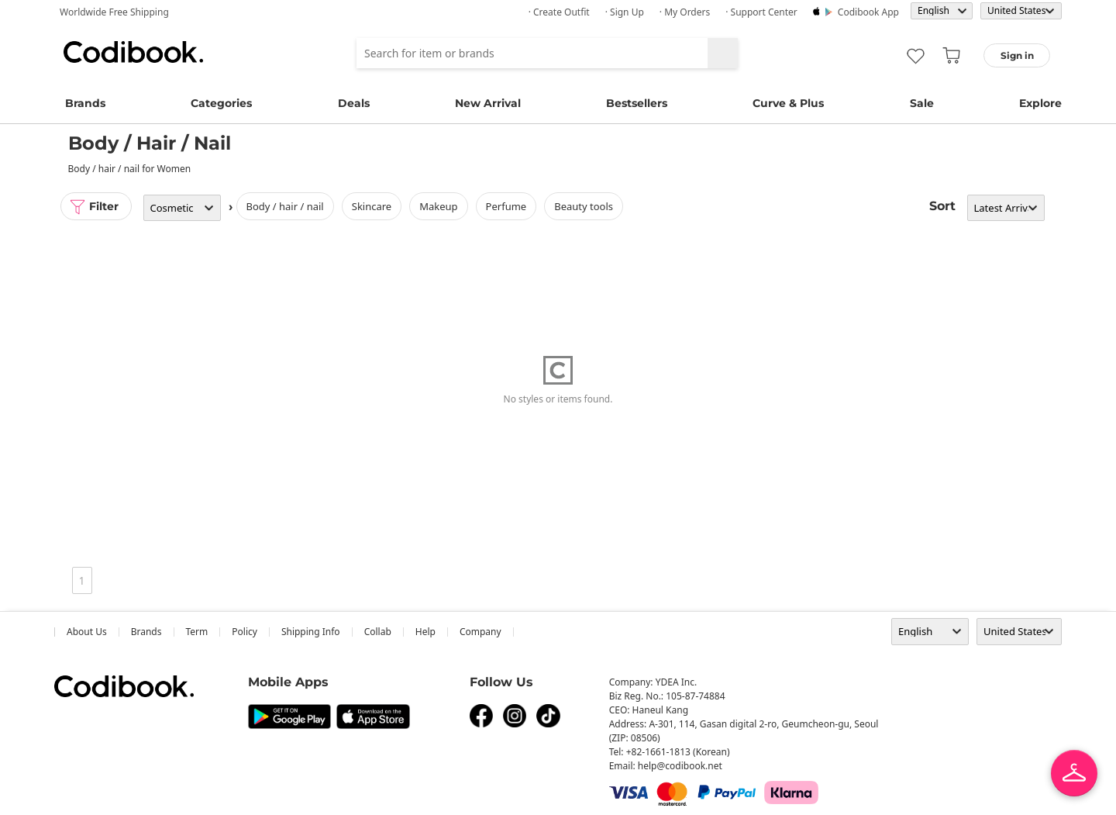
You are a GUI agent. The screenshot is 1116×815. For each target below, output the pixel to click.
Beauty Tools (583, 206)
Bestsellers (636, 103)
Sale (922, 103)
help (425, 631)
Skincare (371, 206)
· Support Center (761, 12)
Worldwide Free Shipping (114, 12)
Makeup (438, 206)
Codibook (133, 52)
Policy (244, 631)
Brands (85, 103)
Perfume (506, 206)
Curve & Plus (788, 103)
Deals (354, 103)
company (480, 631)
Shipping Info (310, 631)
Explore (1040, 103)
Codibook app (868, 12)
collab (377, 631)
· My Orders (685, 12)
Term (197, 631)
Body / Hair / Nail (285, 206)
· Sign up (624, 12)
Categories (221, 103)
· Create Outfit (559, 12)
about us (87, 631)
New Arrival (488, 103)
